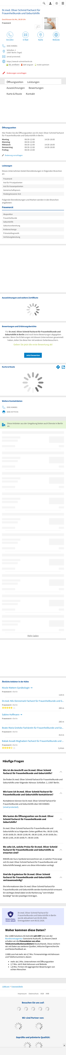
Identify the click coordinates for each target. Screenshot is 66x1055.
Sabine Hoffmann (10, 714)
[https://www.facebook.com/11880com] (18, 1009)
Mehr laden (33, 635)
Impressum (22, 993)
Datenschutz (34, 993)
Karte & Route (14, 93)
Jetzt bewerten (33, 355)
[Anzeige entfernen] (64, 1045)
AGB (42, 993)
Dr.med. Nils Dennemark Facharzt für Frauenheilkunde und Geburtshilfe (33, 700)
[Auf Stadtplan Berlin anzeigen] (63, 367)
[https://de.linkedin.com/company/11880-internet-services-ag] (47, 1009)
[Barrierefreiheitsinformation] (56, 3)
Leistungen (33, 82)
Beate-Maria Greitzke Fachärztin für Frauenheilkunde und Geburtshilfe (33, 727)
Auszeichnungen (16, 87)
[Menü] (63, 3)
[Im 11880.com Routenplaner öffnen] (58, 366)
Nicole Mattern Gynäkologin (16, 687)
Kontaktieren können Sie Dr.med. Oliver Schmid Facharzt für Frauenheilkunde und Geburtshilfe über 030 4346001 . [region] (29, 803)
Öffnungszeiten (15, 82)
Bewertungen (36, 87)
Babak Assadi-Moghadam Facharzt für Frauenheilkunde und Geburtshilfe (33, 740)
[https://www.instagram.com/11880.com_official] (33, 1009)
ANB (47, 993)
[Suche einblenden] (44, 3)
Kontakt (30, 93)
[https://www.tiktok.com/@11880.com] (26, 1009)
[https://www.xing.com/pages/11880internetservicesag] (40, 1009)
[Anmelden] (50, 3)
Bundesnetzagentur (14, 938)
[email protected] (10, 807)
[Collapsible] (61, 772)
